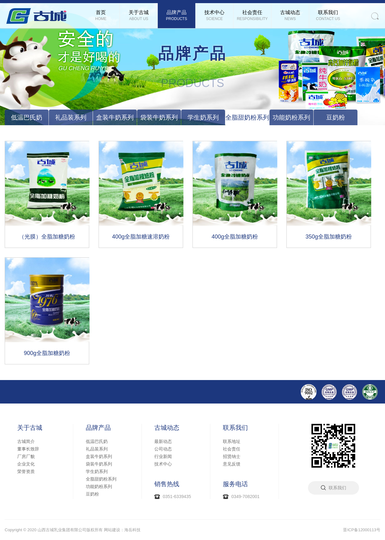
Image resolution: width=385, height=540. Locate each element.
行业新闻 (163, 456)
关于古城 (29, 427)
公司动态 (163, 448)
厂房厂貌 (26, 456)
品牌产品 (98, 427)
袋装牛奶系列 (159, 117)
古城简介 (26, 441)
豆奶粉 (335, 117)
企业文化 (26, 463)
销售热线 (166, 484)
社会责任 (231, 448)
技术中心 (163, 463)
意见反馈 (231, 463)
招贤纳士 (231, 456)
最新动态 (163, 441)
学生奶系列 (203, 117)
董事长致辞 (28, 448)
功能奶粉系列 (291, 117)
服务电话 (235, 484)
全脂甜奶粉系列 (247, 117)
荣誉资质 (26, 471)
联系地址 (231, 441)
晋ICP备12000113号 (361, 529)
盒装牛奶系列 (115, 117)
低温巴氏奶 (26, 117)
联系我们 (235, 427)
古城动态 (166, 427)
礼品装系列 (70, 117)
